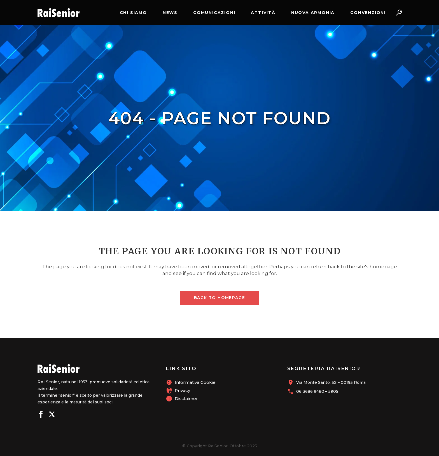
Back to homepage (219, 297)
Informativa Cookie (195, 382)
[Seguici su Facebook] (41, 415)
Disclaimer (186, 398)
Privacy (182, 390)
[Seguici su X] (51, 415)
